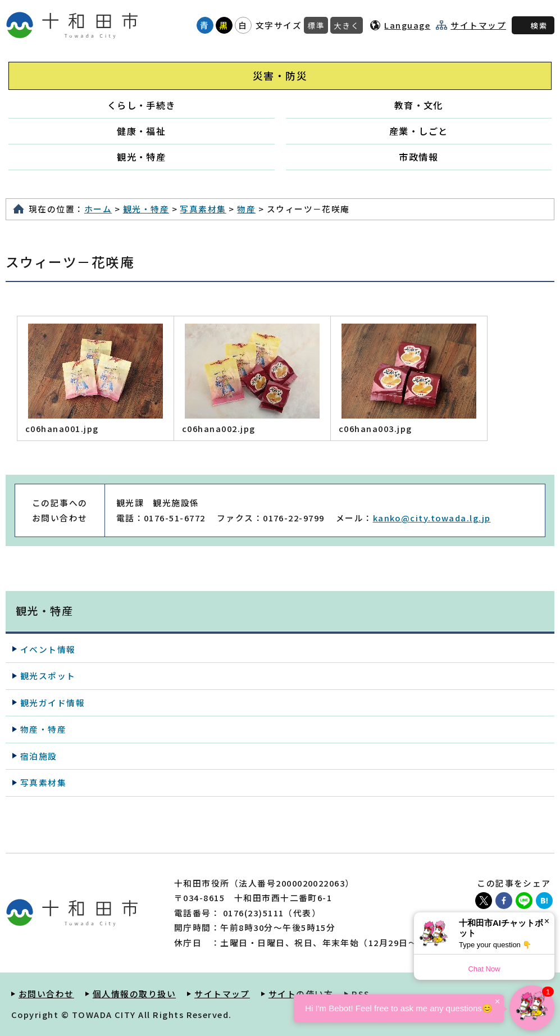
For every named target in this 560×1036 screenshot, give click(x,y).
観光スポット (48, 675)
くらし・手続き (141, 105)
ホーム (98, 209)
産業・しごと (418, 131)
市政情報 (418, 156)
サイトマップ (478, 25)
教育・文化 (418, 105)
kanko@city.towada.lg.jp (432, 518)
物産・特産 (43, 729)
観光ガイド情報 (52, 702)
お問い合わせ (46, 993)
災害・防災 (280, 76)
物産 (246, 209)
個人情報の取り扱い (134, 993)
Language (407, 25)
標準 (316, 25)
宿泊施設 (38, 756)
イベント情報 (48, 649)
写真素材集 (203, 209)
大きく (346, 25)
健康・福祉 (141, 131)
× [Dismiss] (546, 921)
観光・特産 (141, 156)
